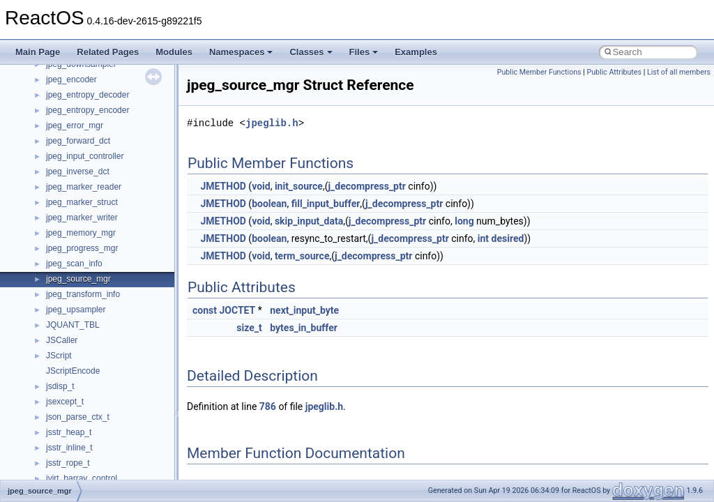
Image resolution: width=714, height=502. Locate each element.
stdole (57, 179)
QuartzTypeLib (73, 72)
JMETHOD (222, 186)
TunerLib (62, 271)
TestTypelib (67, 225)
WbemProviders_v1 (82, 394)
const (204, 310)
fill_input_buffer (325, 203)
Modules (173, 52)
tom (53, 256)
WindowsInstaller (77, 424)
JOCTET (237, 310)
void (261, 186)
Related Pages (108, 52)
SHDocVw (65, 118)
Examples (416, 52)
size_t (248, 327)
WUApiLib (64, 471)
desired (508, 238)
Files (364, 52)
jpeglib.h (271, 123)
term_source (302, 255)
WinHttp (61, 440)
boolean (269, 203)
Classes (310, 52)
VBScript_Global (76, 348)
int (483, 238)
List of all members (679, 72)
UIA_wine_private (79, 317)
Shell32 (60, 133)
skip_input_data (309, 221)
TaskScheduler (73, 210)
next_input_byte (304, 310)
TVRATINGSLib (75, 286)
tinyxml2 (61, 240)
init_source (299, 186)
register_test (69, 87)
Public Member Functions (539, 72)
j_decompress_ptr (366, 186)
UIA (53, 302)
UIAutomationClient (82, 332)
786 (267, 406)
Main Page (37, 52)
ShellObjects (69, 148)
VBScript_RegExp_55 (86, 378)
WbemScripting (74, 409)
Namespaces (241, 52)
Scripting (62, 102)
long (464, 221)
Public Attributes (613, 72)
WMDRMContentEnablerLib (97, 455)
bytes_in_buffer (303, 327)
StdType (61, 194)
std (51, 164)
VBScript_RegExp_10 (86, 363)
